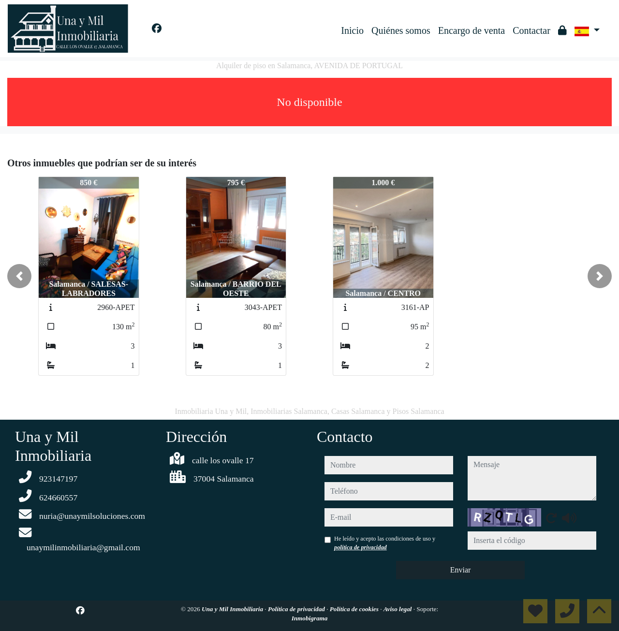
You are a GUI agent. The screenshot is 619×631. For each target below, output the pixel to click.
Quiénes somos (400, 30)
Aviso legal (398, 609)
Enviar (460, 570)
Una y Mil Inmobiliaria (233, 609)
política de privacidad (360, 547)
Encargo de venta (471, 30)
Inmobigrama (310, 618)
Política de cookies (355, 609)
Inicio (352, 30)
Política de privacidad (297, 609)
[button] (19, 276)
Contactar (531, 30)
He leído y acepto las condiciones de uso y (384, 543)
